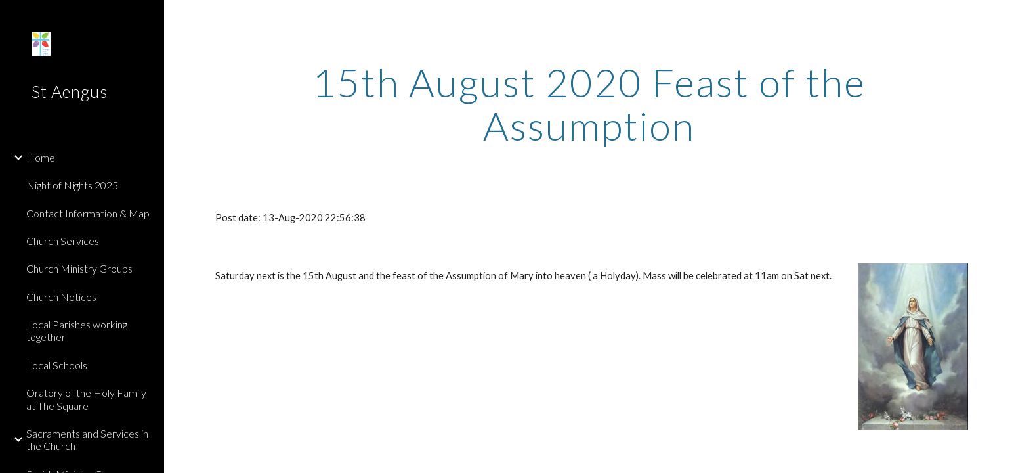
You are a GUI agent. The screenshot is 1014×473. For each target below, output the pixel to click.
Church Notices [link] (61, 296)
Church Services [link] (62, 241)
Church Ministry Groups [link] (79, 268)
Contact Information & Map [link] (88, 213)
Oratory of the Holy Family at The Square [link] (86, 398)
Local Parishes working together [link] (76, 330)
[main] (588, 103)
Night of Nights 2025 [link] (72, 185)
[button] (998, 18)
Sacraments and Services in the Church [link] (87, 439)
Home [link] (40, 157)
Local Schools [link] (56, 365)
